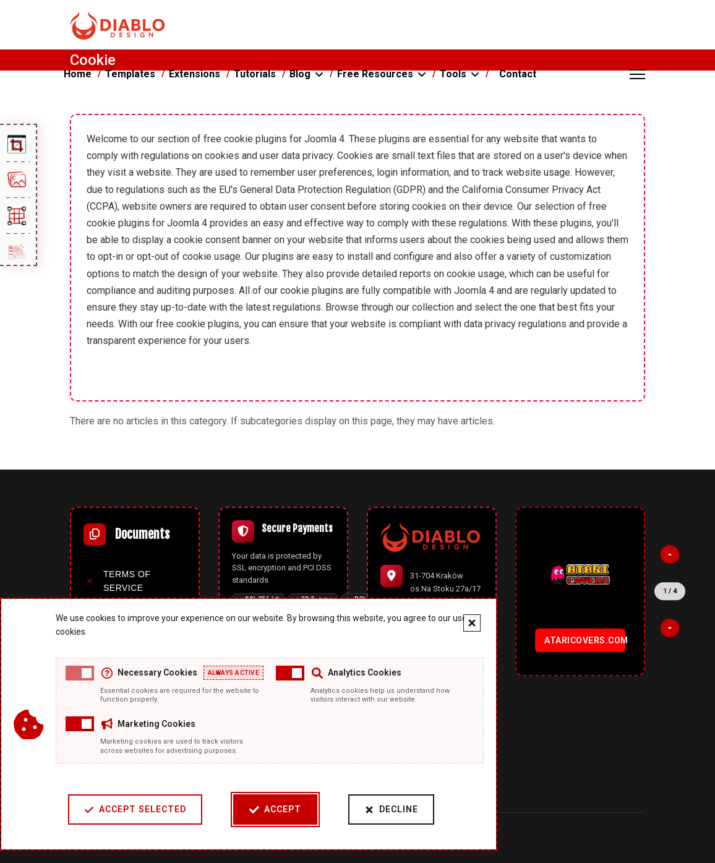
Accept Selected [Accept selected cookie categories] (135, 809)
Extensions (194, 74)
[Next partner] (670, 628)
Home (78, 74)
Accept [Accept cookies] (275, 809)
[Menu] (637, 74)
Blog (299, 74)
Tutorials (255, 74)
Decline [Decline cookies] (391, 809)
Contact (517, 74)
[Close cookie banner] (472, 623)
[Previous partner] (670, 554)
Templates (130, 74)
